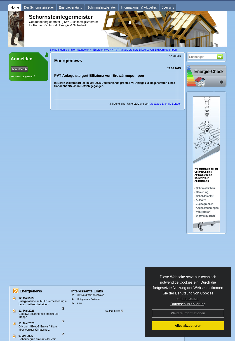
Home (15, 7)
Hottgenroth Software (88, 299)
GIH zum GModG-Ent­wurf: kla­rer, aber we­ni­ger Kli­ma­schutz (39, 328)
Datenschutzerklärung (188, 304)
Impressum (190, 299)
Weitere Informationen (188, 313)
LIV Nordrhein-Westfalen (90, 295)
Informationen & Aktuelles (139, 7)
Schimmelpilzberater (101, 7)
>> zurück (175, 55)
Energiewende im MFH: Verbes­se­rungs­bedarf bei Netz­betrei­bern (43, 303)
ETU (79, 303)
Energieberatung (70, 7)
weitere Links (114, 311)
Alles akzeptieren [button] (188, 325)
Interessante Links (87, 291)
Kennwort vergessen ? (23, 76)
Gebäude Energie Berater (165, 103)
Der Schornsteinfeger (39, 7)
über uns (168, 7)
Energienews (31, 291)
